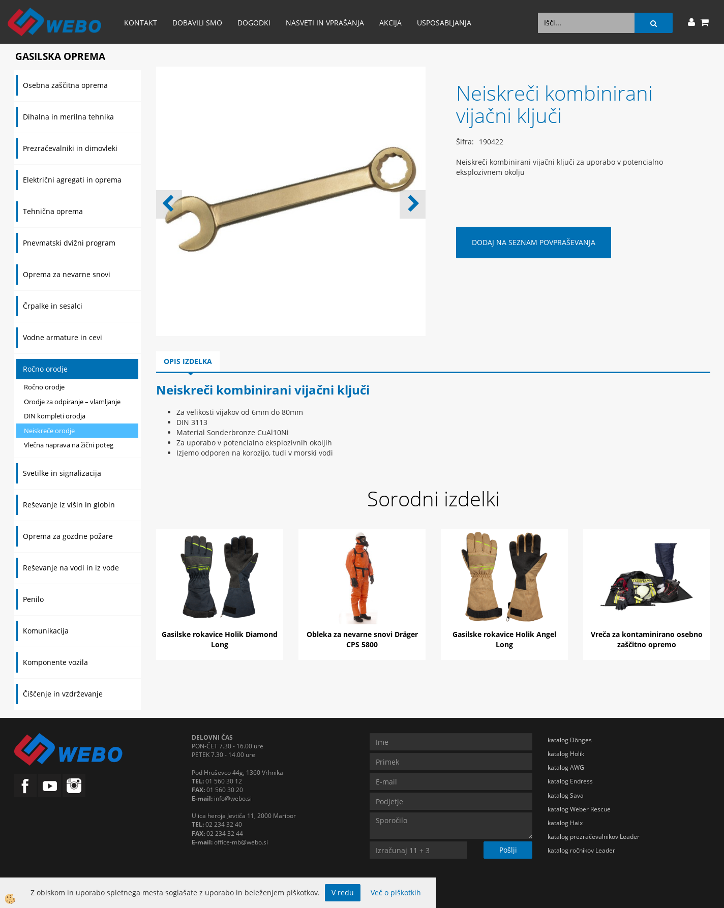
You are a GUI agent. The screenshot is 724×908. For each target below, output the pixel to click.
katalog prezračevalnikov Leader (594, 836)
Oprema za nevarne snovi (66, 274)
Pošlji (508, 850)
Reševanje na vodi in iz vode (71, 567)
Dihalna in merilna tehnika (68, 117)
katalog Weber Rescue (579, 809)
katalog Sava (566, 795)
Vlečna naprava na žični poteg (68, 444)
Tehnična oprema (53, 211)
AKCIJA (390, 22)
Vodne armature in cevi (62, 337)
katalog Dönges (570, 740)
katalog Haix (565, 823)
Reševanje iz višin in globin (69, 504)
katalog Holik (566, 753)
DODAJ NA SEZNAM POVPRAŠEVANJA (533, 242)
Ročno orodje (45, 369)
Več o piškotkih (396, 892)
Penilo (33, 599)
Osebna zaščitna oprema (65, 85)
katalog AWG (566, 767)
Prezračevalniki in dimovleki (70, 148)
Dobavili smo (197, 22)
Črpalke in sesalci (52, 306)
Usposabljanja (444, 22)
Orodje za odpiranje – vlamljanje (72, 401)
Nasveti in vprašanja (325, 22)
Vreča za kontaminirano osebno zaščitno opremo (647, 639)
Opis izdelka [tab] (188, 361)
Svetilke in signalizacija (62, 473)
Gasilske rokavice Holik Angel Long (504, 639)
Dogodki (253, 22)
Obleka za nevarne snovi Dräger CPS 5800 (362, 639)
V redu (342, 892)
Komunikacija (46, 630)
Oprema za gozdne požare (68, 536)
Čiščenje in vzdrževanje (63, 694)
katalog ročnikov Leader (581, 850)
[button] (413, 204)
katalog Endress (570, 781)
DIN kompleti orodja (54, 415)
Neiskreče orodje (49, 430)
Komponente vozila (55, 662)
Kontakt (140, 22)
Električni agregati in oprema (72, 180)
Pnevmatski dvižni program (69, 243)
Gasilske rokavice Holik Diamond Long (220, 639)
